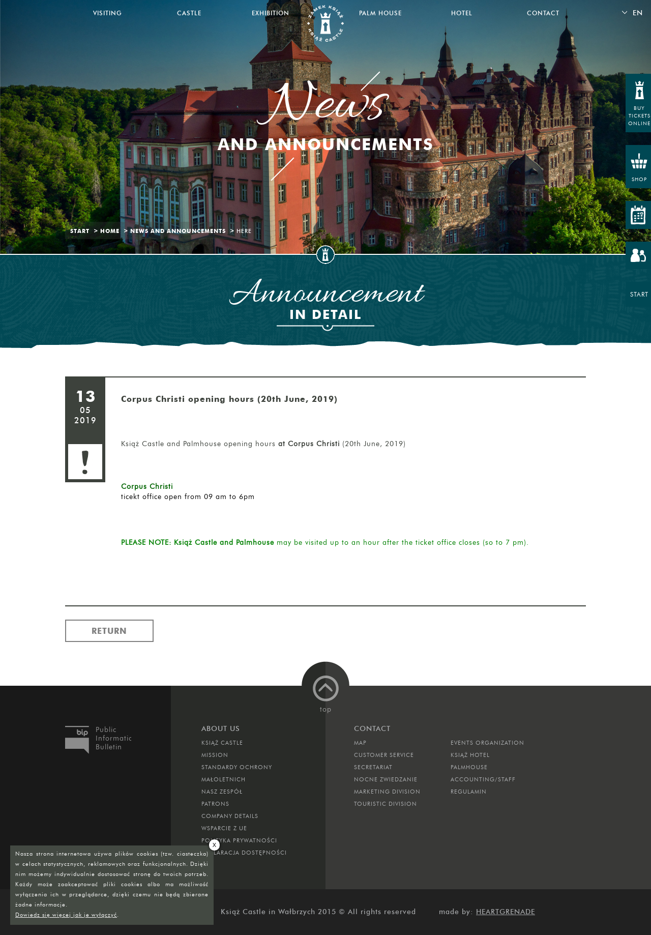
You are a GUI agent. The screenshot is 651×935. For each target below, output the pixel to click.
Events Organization (487, 742)
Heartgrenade (505, 912)
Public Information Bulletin (113, 738)
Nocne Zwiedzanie (386, 779)
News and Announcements (178, 231)
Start (80, 231)
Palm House (380, 13)
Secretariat (373, 767)
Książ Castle (222, 742)
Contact (543, 13)
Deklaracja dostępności (244, 852)
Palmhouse (469, 767)
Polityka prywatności (239, 840)
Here (244, 231)
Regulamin (469, 791)
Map (360, 742)
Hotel (461, 13)
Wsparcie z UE (224, 828)
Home (110, 231)
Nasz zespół (222, 791)
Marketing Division (387, 791)
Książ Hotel (470, 754)
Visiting (107, 13)
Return (109, 631)
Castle (189, 13)
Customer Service (384, 754)
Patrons (215, 803)
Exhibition (270, 13)
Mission (214, 754)
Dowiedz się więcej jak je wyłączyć (66, 914)
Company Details (229, 816)
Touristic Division (385, 803)
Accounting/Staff (483, 779)
